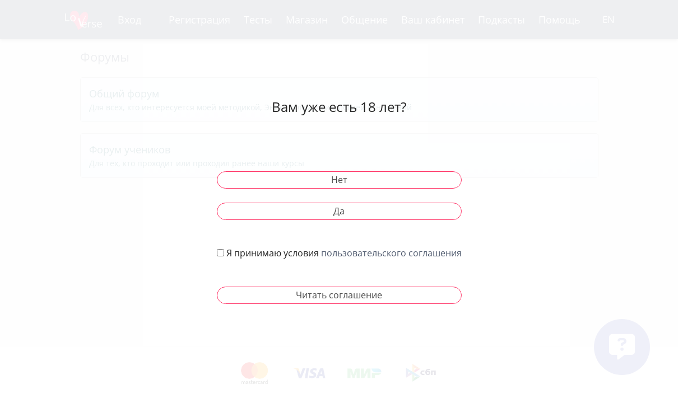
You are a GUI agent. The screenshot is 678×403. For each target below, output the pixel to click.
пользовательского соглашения (391, 253)
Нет (339, 180)
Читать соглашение (339, 295)
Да (339, 211)
